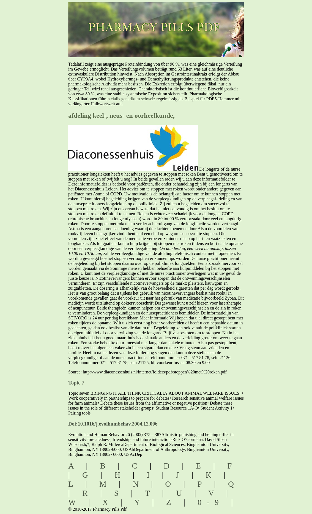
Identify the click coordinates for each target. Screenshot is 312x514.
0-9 (211, 502)
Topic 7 (76, 383)
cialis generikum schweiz (133, 98)
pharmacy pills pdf (164, 19)
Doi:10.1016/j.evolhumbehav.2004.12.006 (113, 424)
